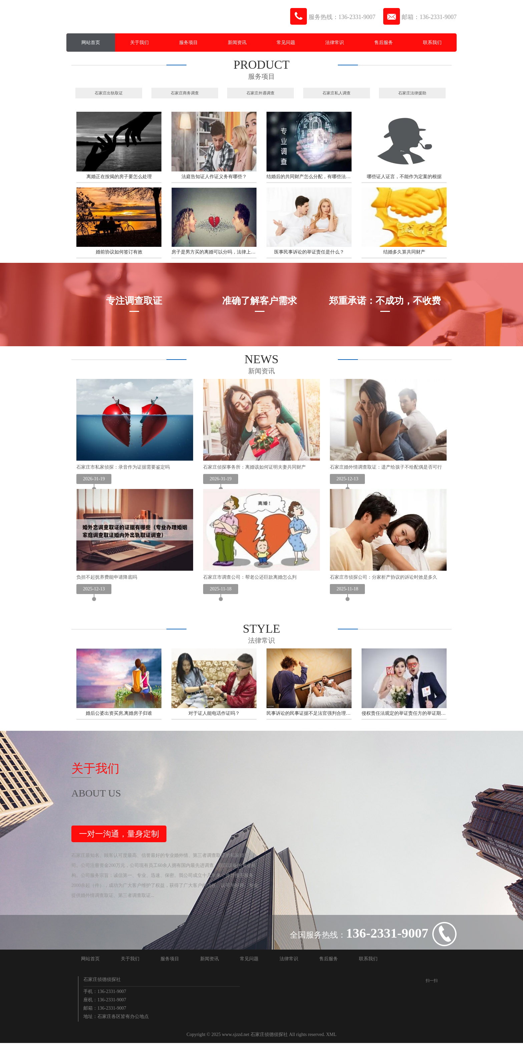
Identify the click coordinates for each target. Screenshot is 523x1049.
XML (331, 1040)
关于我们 (139, 42)
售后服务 (383, 42)
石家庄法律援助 (412, 92)
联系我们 (432, 42)
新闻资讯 (237, 42)
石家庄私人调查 (336, 92)
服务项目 (188, 42)
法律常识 (334, 42)
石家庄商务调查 (184, 92)
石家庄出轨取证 (108, 92)
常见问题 (286, 42)
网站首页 (90, 42)
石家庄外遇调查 (260, 92)
